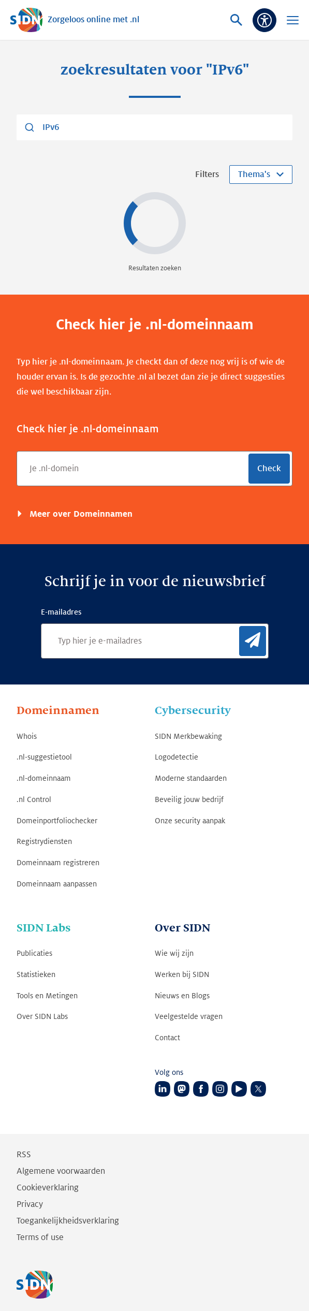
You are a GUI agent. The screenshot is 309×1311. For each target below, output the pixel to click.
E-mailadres (61, 612)
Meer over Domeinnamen (80, 514)
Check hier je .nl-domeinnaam (88, 429)
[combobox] (154, 127)
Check (269, 468)
